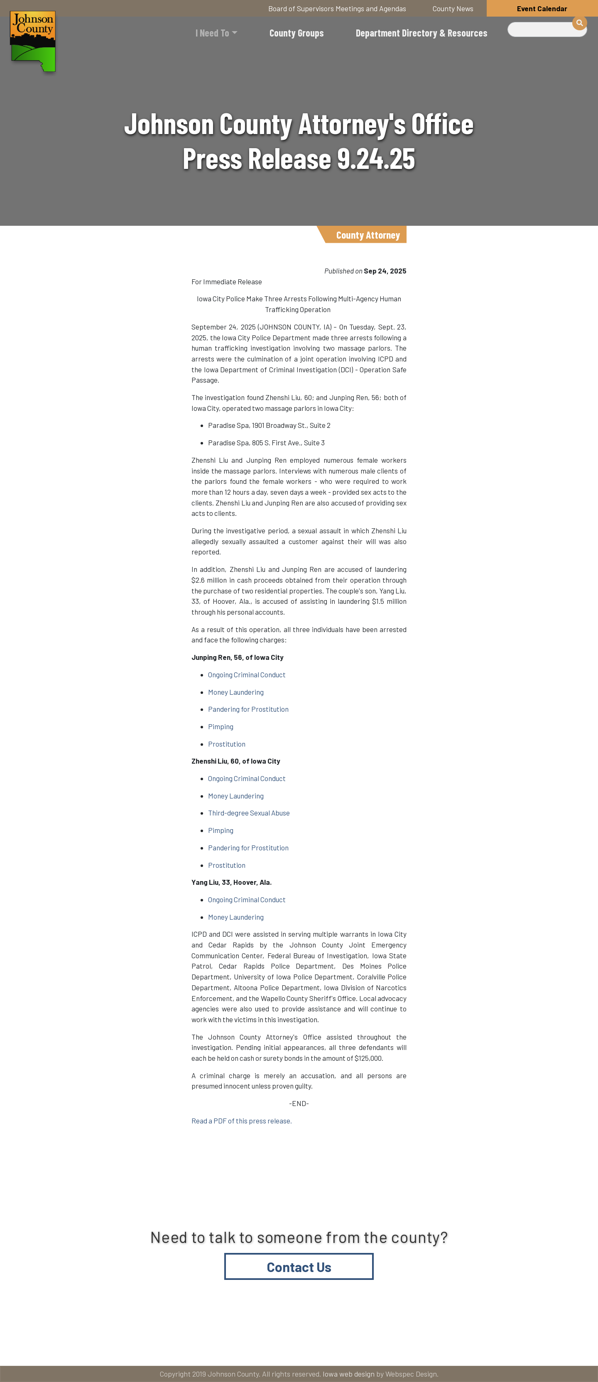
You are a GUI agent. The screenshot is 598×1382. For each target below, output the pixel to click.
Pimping (220, 726)
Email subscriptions (400, 1349)
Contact (305, 1349)
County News (453, 8)
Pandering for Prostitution (248, 709)
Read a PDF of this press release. (241, 1120)
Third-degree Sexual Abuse (249, 812)
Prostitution (226, 744)
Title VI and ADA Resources (76, 1349)
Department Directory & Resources (422, 33)
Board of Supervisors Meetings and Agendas (337, 8)
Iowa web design (349, 1373)
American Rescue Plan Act (523, 1349)
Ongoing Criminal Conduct (247, 674)
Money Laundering (236, 692)
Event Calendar (542, 8)
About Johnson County (205, 1349)
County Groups (297, 33)
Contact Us (299, 1267)
